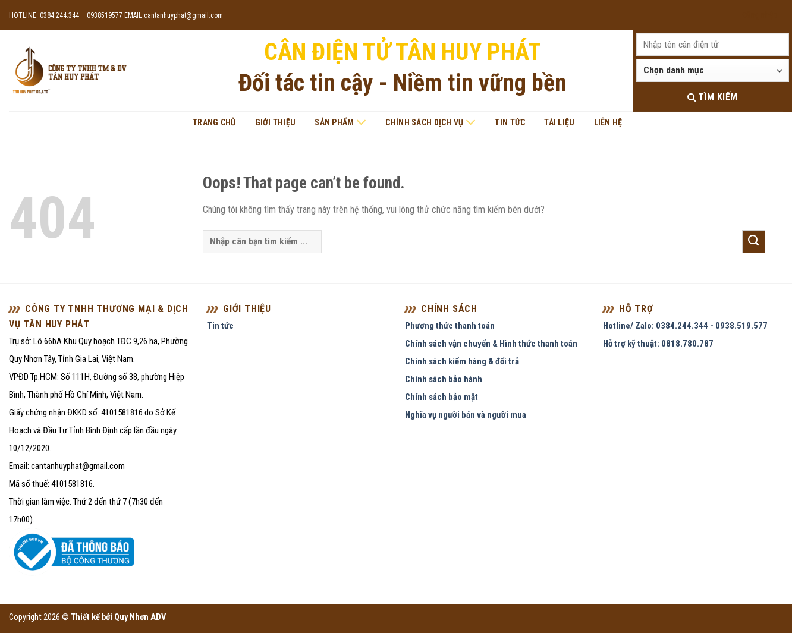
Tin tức (510, 122)
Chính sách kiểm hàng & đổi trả (462, 361)
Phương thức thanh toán (450, 325)
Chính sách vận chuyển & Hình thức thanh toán (491, 343)
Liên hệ (608, 122)
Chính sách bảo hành (443, 379)
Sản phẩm (340, 122)
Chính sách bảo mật (441, 397)
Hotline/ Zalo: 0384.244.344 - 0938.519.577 (685, 325)
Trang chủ (214, 122)
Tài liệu (559, 122)
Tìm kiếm (712, 97)
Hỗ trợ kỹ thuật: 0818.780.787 (658, 343)
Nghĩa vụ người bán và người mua (465, 415)
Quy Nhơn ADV (140, 617)
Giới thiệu (275, 122)
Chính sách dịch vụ (430, 122)
